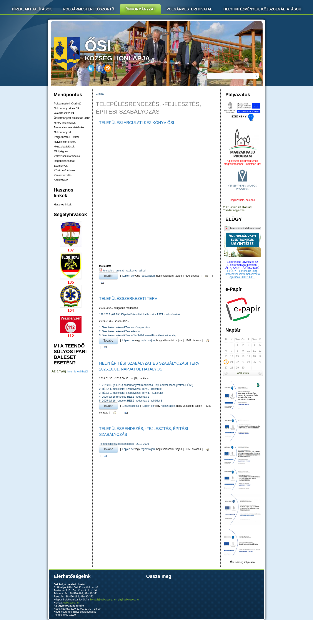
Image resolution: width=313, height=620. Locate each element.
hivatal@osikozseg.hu (103, 599)
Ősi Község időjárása (242, 562)
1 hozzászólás (130, 405)
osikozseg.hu (71, 602)
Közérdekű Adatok (64, 170)
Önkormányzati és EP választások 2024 (66, 111)
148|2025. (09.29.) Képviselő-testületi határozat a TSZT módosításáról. (140, 314)
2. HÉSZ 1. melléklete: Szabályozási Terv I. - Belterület (130, 388)
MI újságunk (61, 151)
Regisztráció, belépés (242, 200)
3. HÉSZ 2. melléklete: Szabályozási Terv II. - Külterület (131, 392)
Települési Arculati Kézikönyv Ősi (136, 123)
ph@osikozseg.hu (128, 599)
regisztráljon (148, 275)
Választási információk (67, 156)
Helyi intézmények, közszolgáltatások (262, 9)
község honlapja (127, 49)
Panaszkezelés (63, 175)
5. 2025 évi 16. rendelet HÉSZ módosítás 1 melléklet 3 (130, 400)
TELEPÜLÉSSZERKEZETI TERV (128, 298)
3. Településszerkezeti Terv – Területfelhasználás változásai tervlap (137, 335)
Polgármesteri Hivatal (189, 9)
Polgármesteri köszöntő (88, 9)
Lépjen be (128, 275)
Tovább (110, 275)
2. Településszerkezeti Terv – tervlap (120, 331)
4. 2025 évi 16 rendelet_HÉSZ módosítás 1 (124, 396)
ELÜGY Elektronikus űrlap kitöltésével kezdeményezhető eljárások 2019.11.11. (242, 274)
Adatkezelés (61, 180)
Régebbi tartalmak (64, 160)
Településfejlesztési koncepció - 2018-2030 (124, 443)
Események (61, 165)
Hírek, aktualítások (64, 122)
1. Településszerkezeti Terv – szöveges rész (124, 327)
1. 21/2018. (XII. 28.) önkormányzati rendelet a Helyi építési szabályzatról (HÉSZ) (146, 385)
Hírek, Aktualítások (32, 9)
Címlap (100, 93)
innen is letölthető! (77, 371)
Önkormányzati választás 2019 (72, 117)
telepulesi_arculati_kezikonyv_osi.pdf (124, 270)
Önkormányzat (140, 9)
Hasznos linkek (63, 204)
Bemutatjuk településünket (69, 127)
